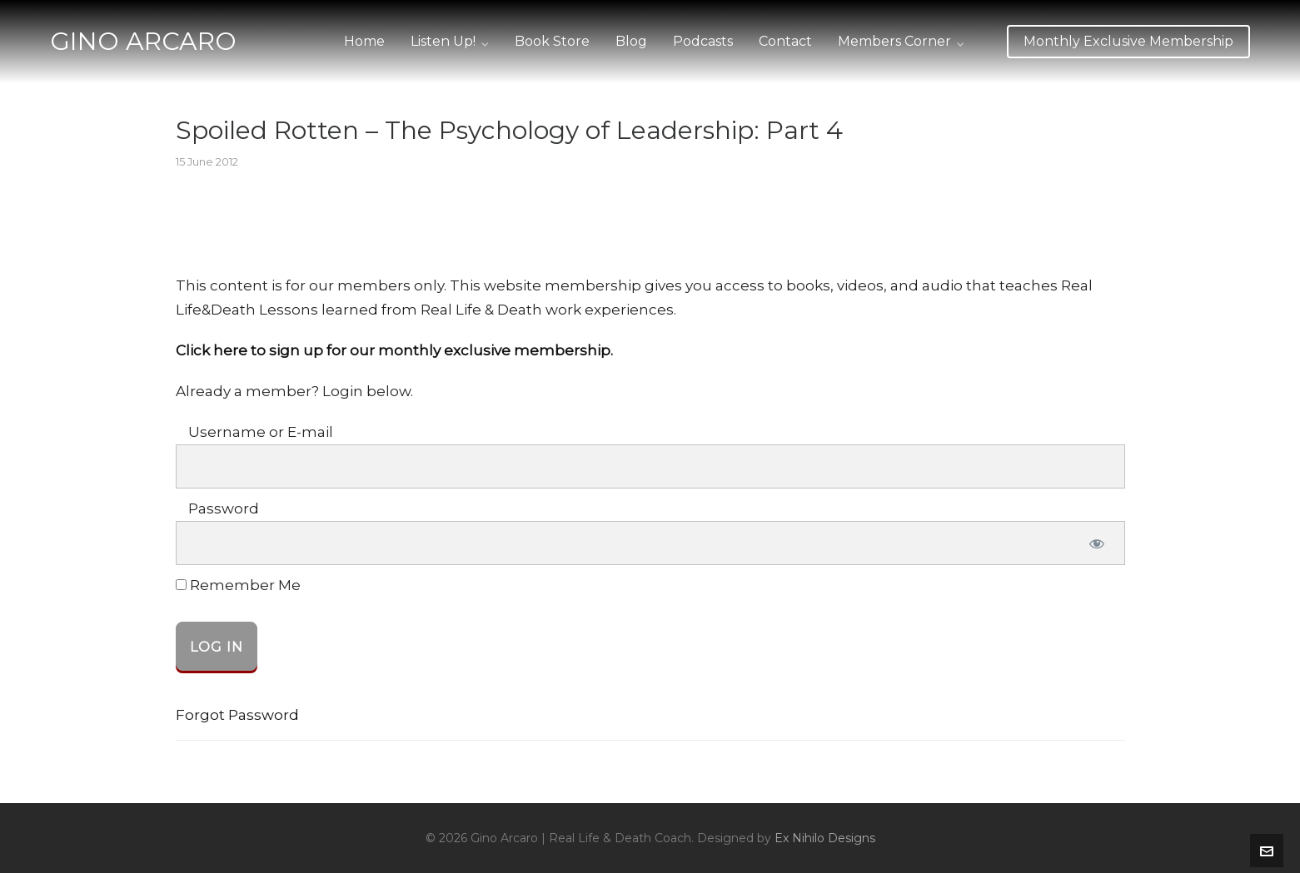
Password (223, 508)
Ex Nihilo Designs (825, 838)
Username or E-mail (260, 432)
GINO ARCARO (143, 41)
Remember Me (238, 585)
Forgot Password (237, 715)
